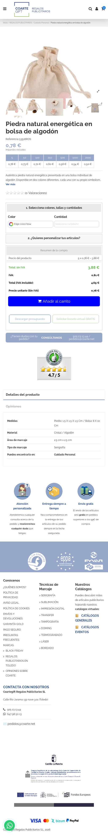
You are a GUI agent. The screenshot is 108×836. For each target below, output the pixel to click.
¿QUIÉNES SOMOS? (14, 587)
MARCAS (8, 645)
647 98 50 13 (12, 714)
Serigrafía (59, 447)
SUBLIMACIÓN (49, 602)
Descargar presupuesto (30, 319)
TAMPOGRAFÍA (50, 621)
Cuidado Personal (64, 454)
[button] (54, 238)
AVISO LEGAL (11, 602)
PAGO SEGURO (12, 629)
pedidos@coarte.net (21, 724)
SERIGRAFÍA (48, 595)
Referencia (12, 139)
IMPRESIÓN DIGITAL (53, 608)
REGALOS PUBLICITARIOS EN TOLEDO (17, 661)
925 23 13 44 (12, 709)
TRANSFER (47, 615)
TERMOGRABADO (51, 635)
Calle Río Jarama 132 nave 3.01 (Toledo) (25, 699)
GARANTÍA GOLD (13, 624)
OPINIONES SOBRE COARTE (17, 673)
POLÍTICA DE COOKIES (16, 608)
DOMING (46, 628)
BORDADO (47, 648)
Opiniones (13, 406)
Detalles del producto (23, 394)
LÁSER (45, 641)
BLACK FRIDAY (14, 650)
